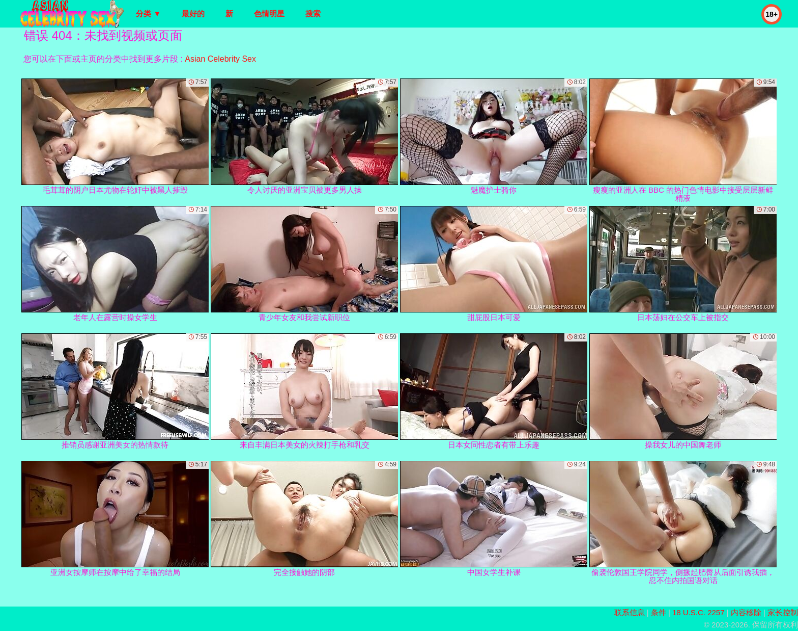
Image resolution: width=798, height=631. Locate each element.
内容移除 (746, 612)
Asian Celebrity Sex (220, 59)
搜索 (313, 13)
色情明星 (269, 13)
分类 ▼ (148, 13)
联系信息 (629, 612)
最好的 (193, 13)
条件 (658, 612)
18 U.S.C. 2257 (698, 612)
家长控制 (782, 612)
